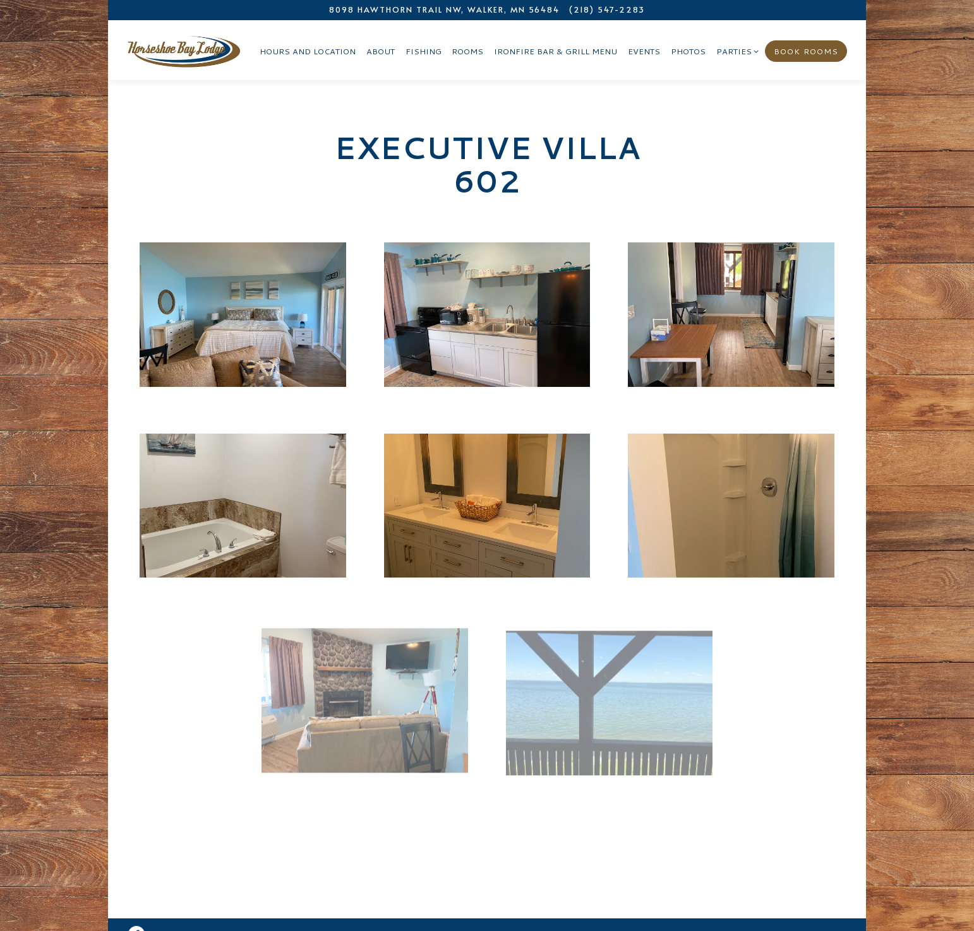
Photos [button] (688, 51)
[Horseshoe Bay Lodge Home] (184, 49)
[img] (243, 314)
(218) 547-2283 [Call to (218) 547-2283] (607, 9)
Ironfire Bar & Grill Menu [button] (555, 51)
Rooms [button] (467, 51)
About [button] (380, 51)
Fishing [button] (424, 51)
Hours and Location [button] (308, 51)
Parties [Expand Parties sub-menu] (735, 51)
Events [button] (644, 51)
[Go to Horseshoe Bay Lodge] (444, 10)
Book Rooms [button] (806, 51)
